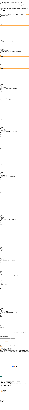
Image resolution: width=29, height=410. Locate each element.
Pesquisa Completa (20, 2)
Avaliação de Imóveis (13, 4)
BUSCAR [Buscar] (28, 14)
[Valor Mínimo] (17, 14)
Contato (10, 2)
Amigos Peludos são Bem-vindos (3, 3)
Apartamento (5, 8)
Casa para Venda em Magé (2, 331)
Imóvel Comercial (21, 8)
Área (11, 8)
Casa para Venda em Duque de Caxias (18, 332)
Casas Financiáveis (14, 8)
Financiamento (1, 4)
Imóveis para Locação (7, 2)
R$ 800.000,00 (1, 56)
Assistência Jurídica (9, 4)
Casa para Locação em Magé (4, 332)
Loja (23, 8)
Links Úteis (6, 4)
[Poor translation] (2, 401)
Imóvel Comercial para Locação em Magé (10, 332)
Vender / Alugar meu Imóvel (16, 2)
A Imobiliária (12, 2)
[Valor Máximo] (23, 14)
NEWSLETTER (2, 327)
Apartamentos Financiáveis (8, 8)
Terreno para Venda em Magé (13, 331)
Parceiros (4, 4)
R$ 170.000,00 (1, 25)
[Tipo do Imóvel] (2, 14)
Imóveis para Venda (3, 2)
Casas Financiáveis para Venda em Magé (20, 331)
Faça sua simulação (13, 345)
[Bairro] (13, 14)
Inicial (0, 2)
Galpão (17, 8)
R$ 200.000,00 (1, 68)
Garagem (19, 8)
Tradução (1, 6)
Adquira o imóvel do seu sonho (8, 345)
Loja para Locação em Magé (8, 331)
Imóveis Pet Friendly (2, 10)
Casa (12, 8)
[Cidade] (10, 14)
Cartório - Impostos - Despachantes (18, 4)
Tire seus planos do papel (2, 345)
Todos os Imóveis (1, 8)
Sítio (27, 8)
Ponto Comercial (25, 8)
